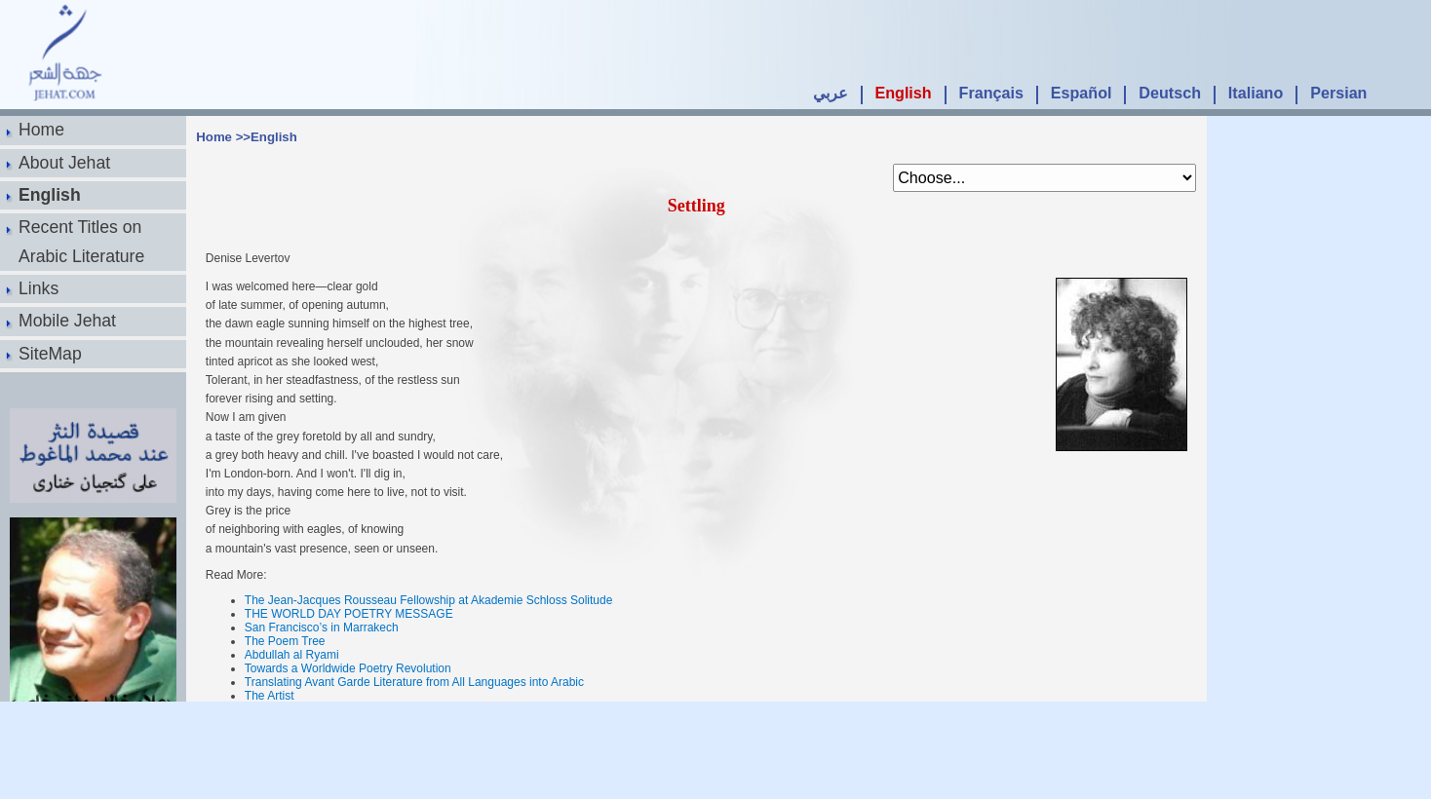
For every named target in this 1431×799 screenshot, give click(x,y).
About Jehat (64, 162)
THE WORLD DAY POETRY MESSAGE (349, 614)
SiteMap (50, 353)
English (902, 92)
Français (991, 92)
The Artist (269, 696)
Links (38, 288)
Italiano (1255, 92)
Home (41, 129)
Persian (1338, 92)
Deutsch (1170, 92)
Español (1081, 92)
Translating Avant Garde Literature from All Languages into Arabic (414, 682)
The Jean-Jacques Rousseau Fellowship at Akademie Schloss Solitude (429, 600)
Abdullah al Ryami (292, 655)
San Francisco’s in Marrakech (322, 627)
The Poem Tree (285, 641)
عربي (830, 92)
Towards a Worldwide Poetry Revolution (348, 668)
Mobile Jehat (67, 320)
